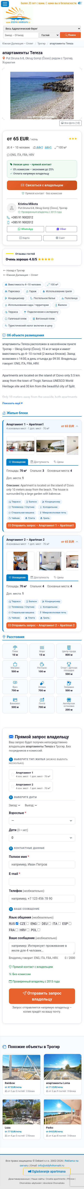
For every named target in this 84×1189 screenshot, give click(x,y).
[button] (42, 257)
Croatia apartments (55, 1179)
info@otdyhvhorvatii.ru (51, 1165)
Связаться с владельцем (42, 185)
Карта (24, 237)
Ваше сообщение (33, 938)
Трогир (41, 43)
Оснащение (17, 461)
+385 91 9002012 (20, 217)
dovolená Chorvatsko (54, 1183)
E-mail (14, 874)
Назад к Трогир (14, 270)
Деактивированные (19, 1179)
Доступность (40, 461)
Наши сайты (38, 1179)
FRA (13, 930)
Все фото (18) (70, 123)
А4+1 (39, 147)
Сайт (60, 237)
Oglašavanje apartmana (47, 1171)
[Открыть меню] (5, 4)
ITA (57, 924)
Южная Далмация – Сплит (17, 43)
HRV (24, 930)
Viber (61, 229)
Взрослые (17, 813)
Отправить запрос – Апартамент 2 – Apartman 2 (41, 625)
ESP (66, 924)
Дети (18, 830)
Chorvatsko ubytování (30, 1183)
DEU (46, 924)
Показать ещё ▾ (12, 403)
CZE (24, 924)
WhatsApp (25, 229)
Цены (59, 461)
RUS (13, 924)
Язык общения (31, 917)
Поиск (70, 34)
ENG (35, 924)
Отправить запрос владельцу (42, 996)
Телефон (26, 891)
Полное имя (19, 857)
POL (35, 930)
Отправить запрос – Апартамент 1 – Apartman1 (41, 525)
